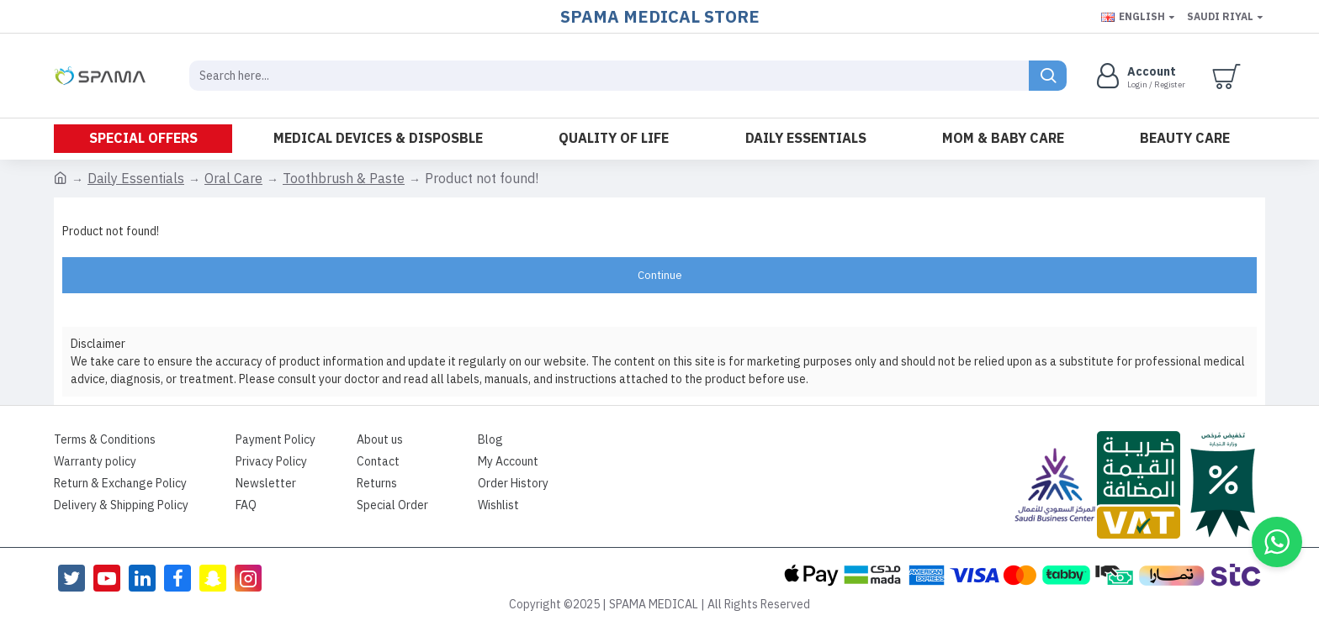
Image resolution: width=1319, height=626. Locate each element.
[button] (1277, 542)
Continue (660, 275)
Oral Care (233, 179)
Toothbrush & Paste (344, 179)
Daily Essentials (135, 179)
